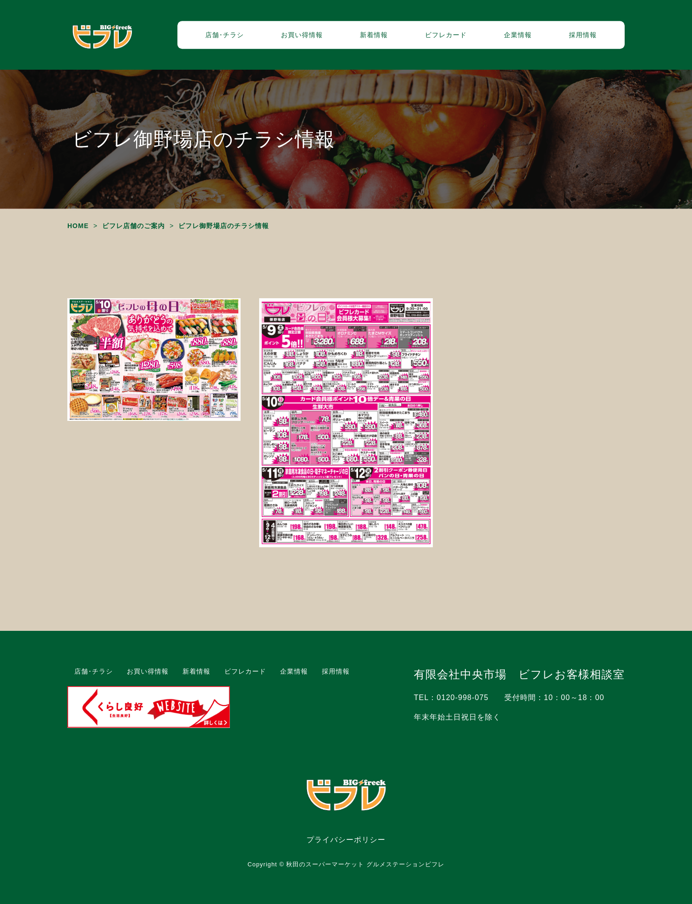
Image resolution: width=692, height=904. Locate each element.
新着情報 (374, 35)
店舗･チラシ (224, 35)
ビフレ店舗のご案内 (133, 225)
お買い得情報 (302, 35)
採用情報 (583, 35)
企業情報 (518, 35)
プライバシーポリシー (346, 840)
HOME (78, 225)
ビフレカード (446, 35)
